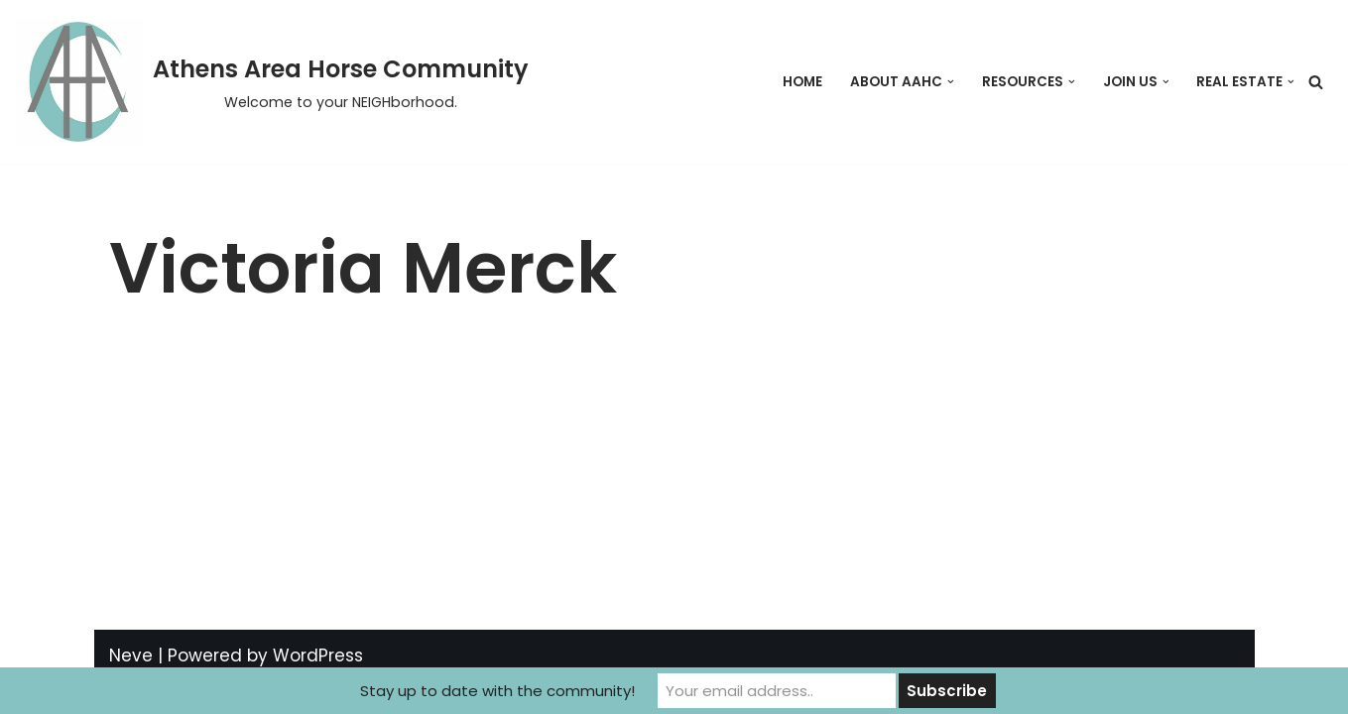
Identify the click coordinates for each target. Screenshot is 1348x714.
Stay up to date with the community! (497, 690)
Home (802, 81)
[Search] (1315, 81)
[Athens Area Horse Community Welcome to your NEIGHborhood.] (272, 82)
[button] (950, 81)
